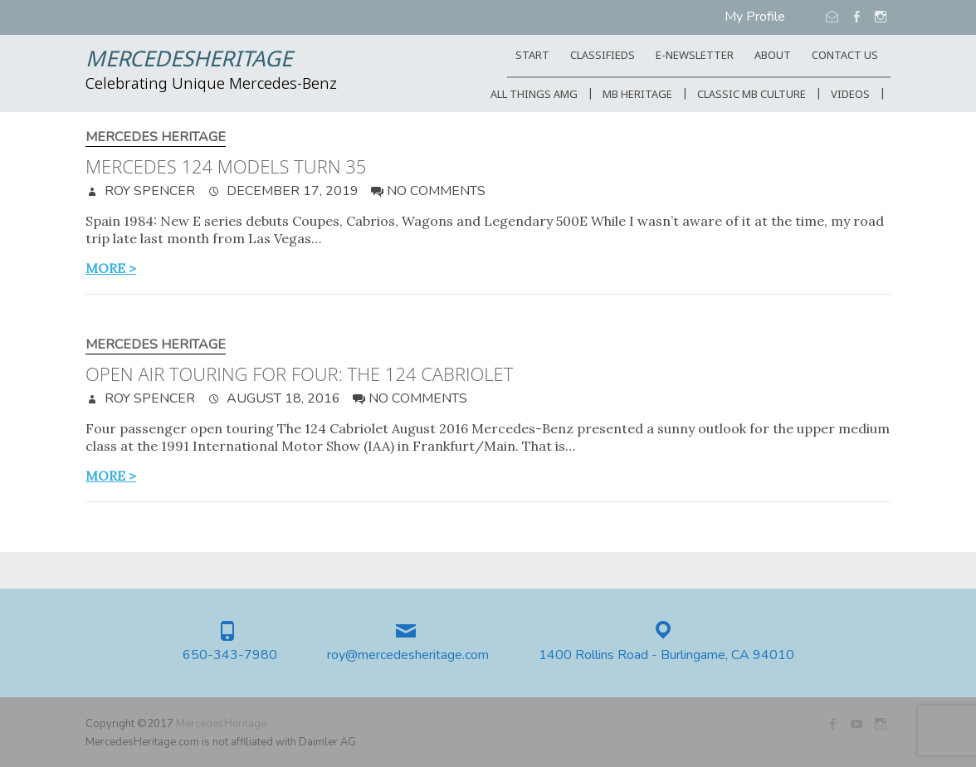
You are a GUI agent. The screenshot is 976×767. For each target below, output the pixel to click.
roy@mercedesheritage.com (408, 655)
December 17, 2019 (291, 191)
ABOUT (772, 56)
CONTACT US (845, 56)
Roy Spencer (148, 191)
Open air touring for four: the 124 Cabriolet (299, 373)
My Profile (755, 16)
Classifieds (602, 56)
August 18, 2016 (281, 398)
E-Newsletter (695, 56)
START (532, 56)
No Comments (436, 191)
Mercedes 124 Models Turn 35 (225, 166)
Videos (850, 95)
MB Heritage (637, 95)
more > (110, 268)
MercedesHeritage (188, 60)
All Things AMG (534, 95)
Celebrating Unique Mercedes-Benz (211, 85)
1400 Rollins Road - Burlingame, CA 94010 (666, 655)
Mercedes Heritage (155, 137)
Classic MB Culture (751, 95)
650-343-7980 (230, 655)
